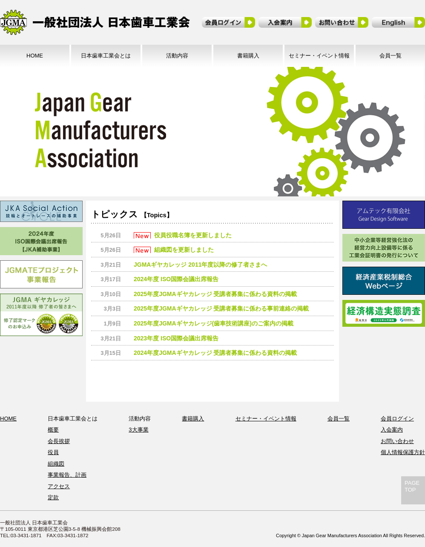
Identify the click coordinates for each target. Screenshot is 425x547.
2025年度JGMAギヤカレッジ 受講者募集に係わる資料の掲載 (215, 294)
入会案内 (392, 429)
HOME (34, 55)
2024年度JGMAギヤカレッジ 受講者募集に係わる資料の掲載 (215, 352)
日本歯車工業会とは (106, 55)
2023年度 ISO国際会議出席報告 (176, 338)
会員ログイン (397, 418)
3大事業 (138, 429)
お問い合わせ (397, 441)
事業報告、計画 (67, 475)
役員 (53, 452)
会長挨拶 (59, 441)
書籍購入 (248, 55)
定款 (53, 497)
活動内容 (177, 55)
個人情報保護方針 (403, 452)
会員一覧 (390, 55)
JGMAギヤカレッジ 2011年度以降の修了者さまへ (200, 264)
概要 (53, 429)
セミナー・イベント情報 (319, 55)
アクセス (59, 486)
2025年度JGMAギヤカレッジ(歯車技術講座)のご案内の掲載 (213, 323)
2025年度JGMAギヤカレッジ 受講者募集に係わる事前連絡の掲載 (221, 308)
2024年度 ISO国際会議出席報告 (176, 279)
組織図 (56, 464)
